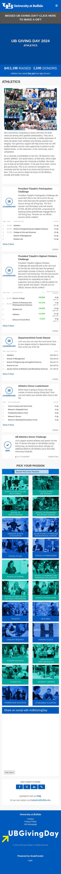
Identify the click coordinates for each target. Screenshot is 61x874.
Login (30, 860)
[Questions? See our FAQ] (39, 796)
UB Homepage (30, 824)
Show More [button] (8, 244)
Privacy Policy (30, 821)
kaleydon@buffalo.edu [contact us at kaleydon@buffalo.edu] (40, 800)
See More (9, 772)
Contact (30, 819)
